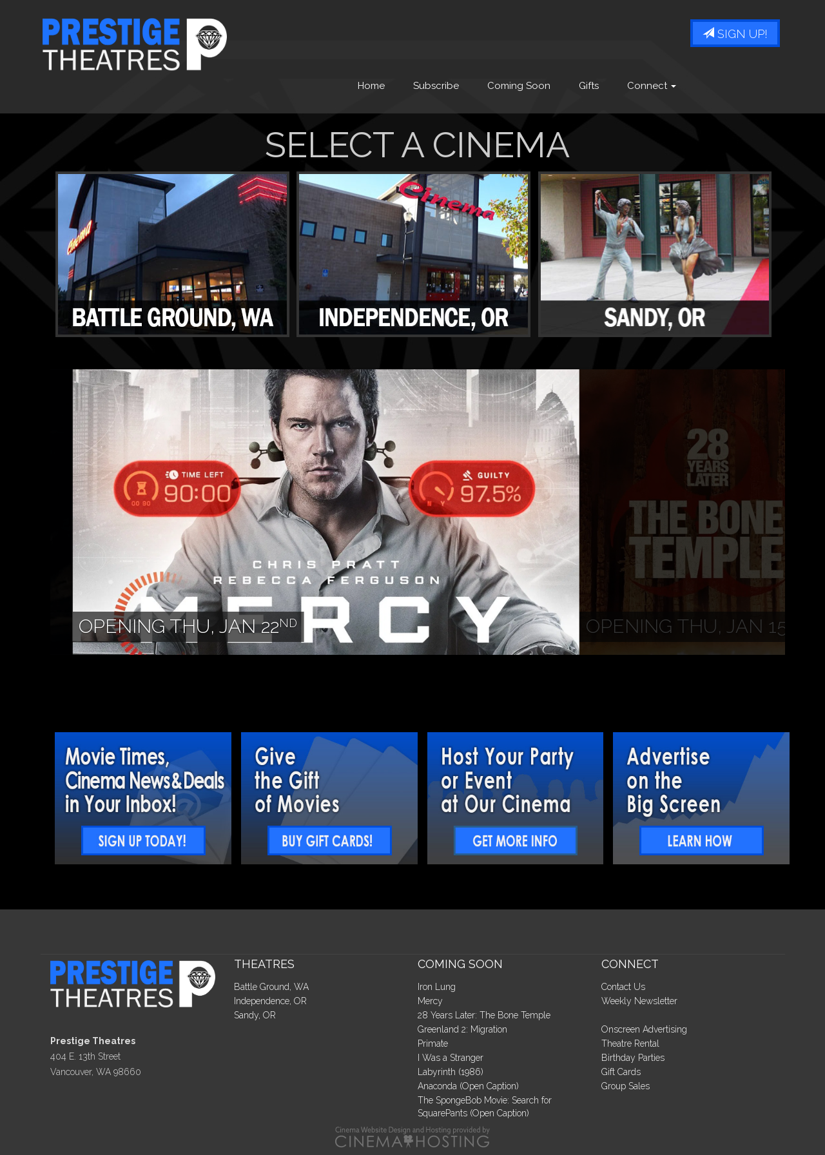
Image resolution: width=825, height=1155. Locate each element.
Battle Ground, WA (271, 987)
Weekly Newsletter (639, 1001)
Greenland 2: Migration (462, 1029)
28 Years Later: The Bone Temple (484, 1015)
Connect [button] (651, 86)
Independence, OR (270, 1001)
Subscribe (436, 86)
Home (371, 86)
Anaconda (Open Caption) (468, 1086)
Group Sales (625, 1086)
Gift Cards (621, 1072)
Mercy (430, 1001)
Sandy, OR (255, 1015)
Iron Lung (437, 987)
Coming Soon (518, 86)
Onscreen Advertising (644, 1029)
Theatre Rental (630, 1043)
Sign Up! (735, 34)
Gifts (589, 86)
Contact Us (623, 987)
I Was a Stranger (450, 1058)
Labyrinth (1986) (450, 1072)
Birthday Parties (633, 1058)
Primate (433, 1043)
